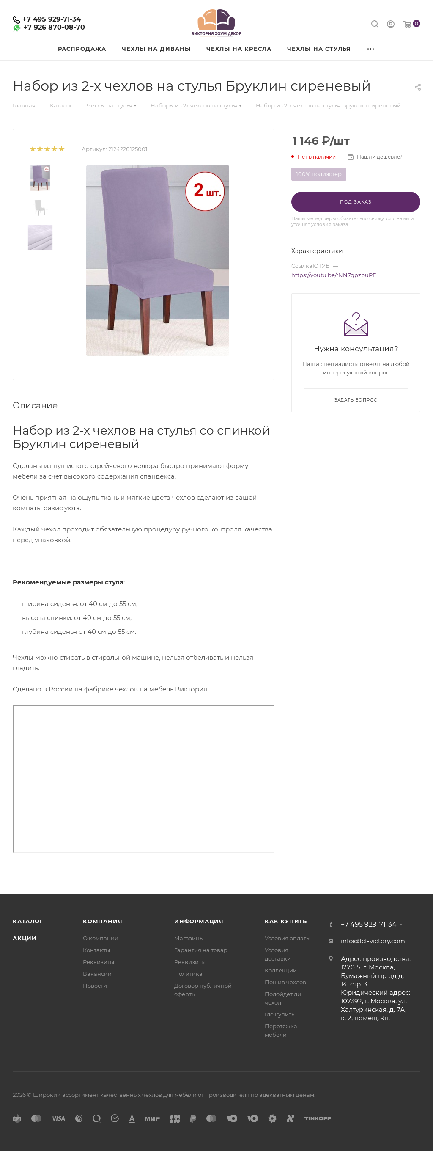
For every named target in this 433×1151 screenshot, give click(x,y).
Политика (188, 973)
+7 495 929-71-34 (51, 19)
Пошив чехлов (285, 982)
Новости (95, 985)
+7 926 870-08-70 (54, 27)
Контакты (96, 950)
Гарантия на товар (200, 950)
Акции (25, 938)
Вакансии (97, 973)
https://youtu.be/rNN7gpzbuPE (333, 275)
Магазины (189, 938)
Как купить (286, 921)
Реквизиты (98, 961)
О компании (100, 938)
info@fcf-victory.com (373, 941)
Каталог (28, 921)
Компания (102, 921)
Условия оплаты (287, 938)
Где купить (279, 1014)
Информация (199, 921)
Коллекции (281, 970)
